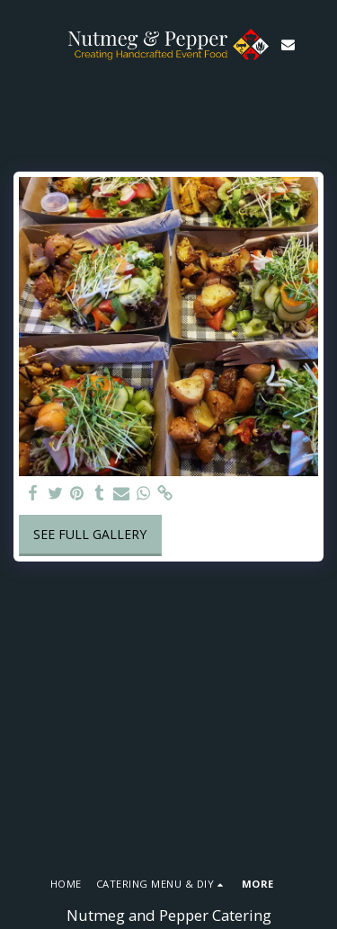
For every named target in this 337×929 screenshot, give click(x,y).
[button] (19, 43)
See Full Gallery (89, 534)
